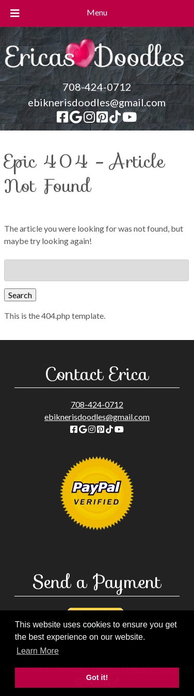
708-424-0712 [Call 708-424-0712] (97, 86)
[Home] (97, 72)
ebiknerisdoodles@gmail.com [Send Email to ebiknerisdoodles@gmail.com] (97, 102)
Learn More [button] (38, 650)
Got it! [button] (97, 677)
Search (20, 295)
